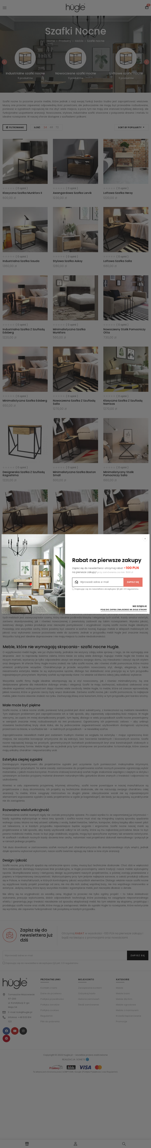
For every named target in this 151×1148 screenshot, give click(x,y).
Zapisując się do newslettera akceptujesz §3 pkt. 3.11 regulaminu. (105, 589)
